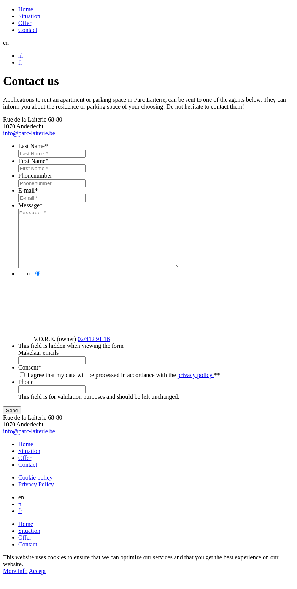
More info (15, 582)
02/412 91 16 (94, 350)
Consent (29, 379)
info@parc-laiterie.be (29, 133)
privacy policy (196, 386)
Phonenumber (35, 175)
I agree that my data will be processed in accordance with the (123, 386)
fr (20, 62)
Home (25, 9)
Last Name (33, 146)
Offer (24, 23)
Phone (25, 393)
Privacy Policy (36, 496)
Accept (37, 582)
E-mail (28, 190)
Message (30, 205)
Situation (29, 16)
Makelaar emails (38, 364)
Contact (27, 30)
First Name (33, 161)
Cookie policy (35, 489)
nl (20, 55)
